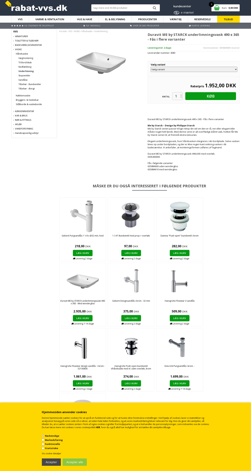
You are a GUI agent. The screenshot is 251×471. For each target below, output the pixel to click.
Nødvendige (52, 435)
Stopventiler (24, 75)
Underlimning (26, 71)
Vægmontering (25, 58)
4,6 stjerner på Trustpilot (39, 25)
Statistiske (51, 448)
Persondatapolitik (81, 398)
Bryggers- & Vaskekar (27, 99)
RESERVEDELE (202, 19)
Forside (63, 31)
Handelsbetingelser (82, 388)
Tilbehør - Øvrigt (26, 88)
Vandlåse (23, 79)
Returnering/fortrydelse (84, 395)
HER (98, 427)
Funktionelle (52, 444)
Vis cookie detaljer (51, 453)
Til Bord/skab (25, 62)
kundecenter (182, 6)
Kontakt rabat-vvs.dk (83, 391)
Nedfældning (24, 66)
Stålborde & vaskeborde (29, 104)
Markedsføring (54, 440)
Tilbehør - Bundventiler (29, 84)
